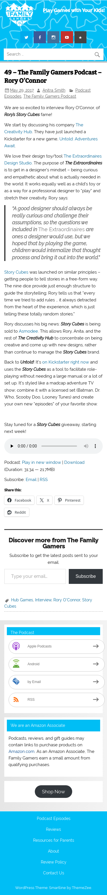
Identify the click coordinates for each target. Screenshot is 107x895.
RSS (44, 479)
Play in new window (41, 462)
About (53, 851)
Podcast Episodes (53, 819)
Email (31, 479)
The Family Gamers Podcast (49, 96)
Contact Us (53, 873)
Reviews (53, 830)
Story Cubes (16, 272)
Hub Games (22, 600)
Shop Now (53, 791)
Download (74, 462)
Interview (43, 600)
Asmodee (28, 331)
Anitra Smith (54, 90)
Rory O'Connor (66, 600)
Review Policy (53, 862)
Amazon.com (22, 751)
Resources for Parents (53, 841)
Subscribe (86, 576)
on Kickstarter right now (65, 362)
